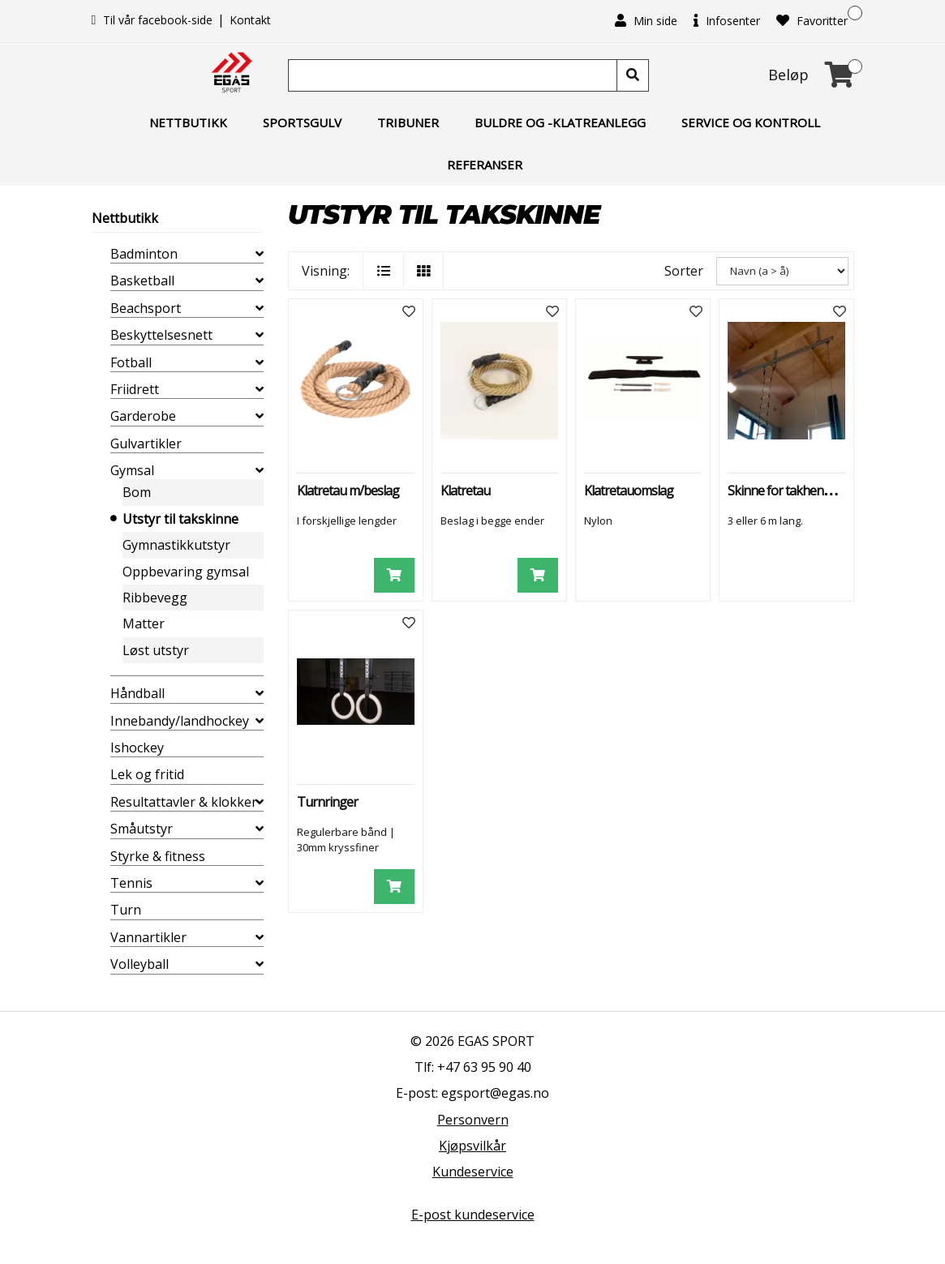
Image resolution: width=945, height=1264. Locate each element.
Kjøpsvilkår (472, 1146)
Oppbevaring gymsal (185, 572)
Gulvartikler (146, 443)
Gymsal (132, 470)
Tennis (131, 883)
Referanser (484, 164)
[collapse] (260, 254)
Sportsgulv (302, 122)
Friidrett (134, 389)
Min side (646, 20)
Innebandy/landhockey (179, 721)
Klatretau (465, 490)
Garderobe (143, 416)
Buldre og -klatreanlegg (560, 122)
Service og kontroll (750, 122)
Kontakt (250, 20)
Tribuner (408, 122)
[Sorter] (782, 271)
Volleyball (139, 964)
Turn (125, 910)
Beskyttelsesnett (161, 335)
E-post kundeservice (473, 1214)
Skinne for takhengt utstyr (798, 490)
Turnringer (327, 802)
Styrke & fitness (157, 856)
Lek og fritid (147, 774)
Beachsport (145, 308)
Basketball (142, 280)
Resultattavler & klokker (183, 802)
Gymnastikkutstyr (176, 545)
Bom (136, 492)
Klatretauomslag (628, 490)
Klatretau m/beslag (348, 490)
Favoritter (812, 20)
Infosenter (727, 20)
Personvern (473, 1120)
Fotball (131, 362)
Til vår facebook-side (154, 20)
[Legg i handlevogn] (394, 575)
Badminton (144, 254)
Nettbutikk (188, 122)
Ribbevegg (154, 597)
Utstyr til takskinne (180, 519)
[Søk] (454, 75)
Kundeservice (472, 1171)
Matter (143, 623)
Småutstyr (141, 829)
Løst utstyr (155, 650)
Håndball (137, 693)
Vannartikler (148, 937)
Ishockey (137, 747)
